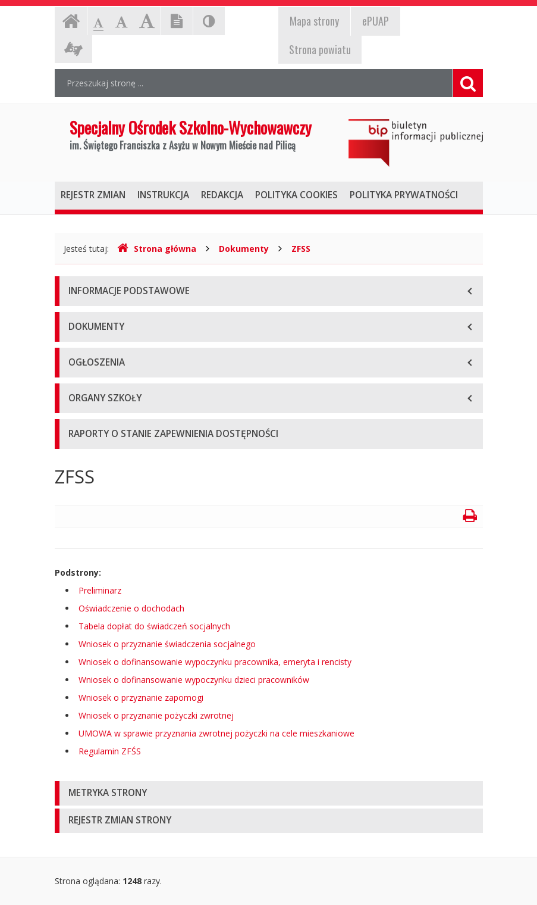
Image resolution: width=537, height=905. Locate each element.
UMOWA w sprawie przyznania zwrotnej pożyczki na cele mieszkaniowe (216, 733)
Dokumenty (244, 248)
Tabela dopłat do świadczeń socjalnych (154, 626)
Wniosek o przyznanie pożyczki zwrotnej (156, 715)
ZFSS (300, 248)
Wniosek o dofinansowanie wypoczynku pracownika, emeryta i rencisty (214, 661)
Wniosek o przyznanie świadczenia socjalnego (167, 644)
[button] (269, 793)
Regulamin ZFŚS (109, 751)
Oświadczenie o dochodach (131, 608)
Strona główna (156, 248)
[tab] (269, 793)
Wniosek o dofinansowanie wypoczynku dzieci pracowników (193, 679)
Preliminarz (99, 590)
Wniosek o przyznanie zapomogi (140, 697)
